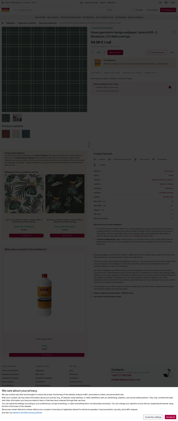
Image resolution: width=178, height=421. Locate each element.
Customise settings (153, 417)
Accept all (170, 417)
